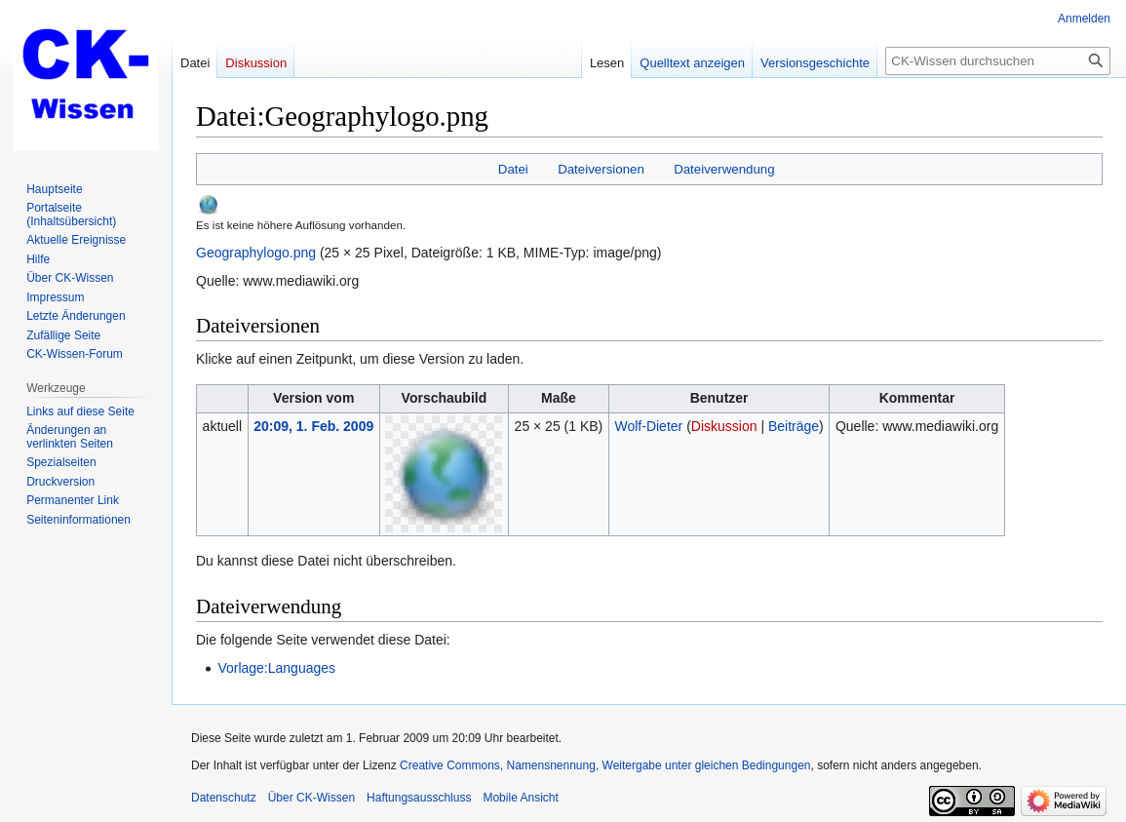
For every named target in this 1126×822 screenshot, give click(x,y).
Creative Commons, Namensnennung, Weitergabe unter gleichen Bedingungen (605, 765)
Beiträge (793, 426)
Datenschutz (223, 797)
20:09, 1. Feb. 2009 (313, 426)
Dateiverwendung (724, 169)
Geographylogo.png (256, 252)
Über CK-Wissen (311, 797)
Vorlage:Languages (276, 668)
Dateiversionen (601, 169)
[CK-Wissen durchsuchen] (997, 61)
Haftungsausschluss (419, 797)
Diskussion (724, 426)
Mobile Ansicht (520, 797)
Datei (513, 169)
